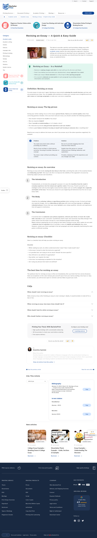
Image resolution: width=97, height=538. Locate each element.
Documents (29, 488)
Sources (5, 61)
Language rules (7, 50)
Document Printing (23, 13)
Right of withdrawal (55, 511)
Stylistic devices (7, 67)
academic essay (54, 51)
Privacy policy (54, 499)
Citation (5, 44)
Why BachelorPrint (55, 485)
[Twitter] (83, 520)
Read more (31, 456)
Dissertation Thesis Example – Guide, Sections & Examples (60, 450)
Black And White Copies (33, 503)
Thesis (3, 485)
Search (75, 1)
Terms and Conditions (56, 507)
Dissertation (5, 488)
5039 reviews (81, 504)
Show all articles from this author (43, 362)
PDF (27, 492)
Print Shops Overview (8, 499)
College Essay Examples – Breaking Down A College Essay (36, 450)
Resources (61, 13)
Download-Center (55, 514)
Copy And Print (30, 511)
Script (27, 496)
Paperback (5, 503)
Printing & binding (7, 53)
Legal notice (53, 503)
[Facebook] (75, 520)
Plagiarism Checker (7, 514)
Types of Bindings (7, 511)
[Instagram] (79, 520)
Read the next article (87, 369)
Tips (4, 70)
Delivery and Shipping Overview (59, 488)
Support (91, 1)
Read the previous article (34, 369)
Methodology (6, 56)
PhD (3, 492)
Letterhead (29, 507)
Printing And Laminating (33, 514)
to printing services (80, 331)
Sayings (5, 58)
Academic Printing (38, 13)
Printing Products (32, 480)
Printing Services (8, 13)
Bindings (51, 13)
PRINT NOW (88, 13)
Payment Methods (55, 496)
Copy (87, 389)
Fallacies (5, 47)
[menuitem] (5, 535)
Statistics (5, 64)
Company (53, 480)
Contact (84, 1)
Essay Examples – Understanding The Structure (80, 450)
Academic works (7, 39)
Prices (27, 485)
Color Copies (29, 499)
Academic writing (7, 42)
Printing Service (7, 480)
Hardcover (5, 507)
